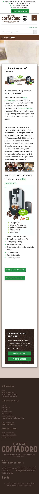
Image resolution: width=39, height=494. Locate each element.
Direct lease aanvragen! (14, 278)
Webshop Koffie (8, 424)
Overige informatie (7, 437)
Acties (3, 390)
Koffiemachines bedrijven (9, 394)
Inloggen (5, 460)
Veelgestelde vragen (8, 433)
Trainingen (5, 409)
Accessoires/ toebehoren (9, 397)
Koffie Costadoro (7, 412)
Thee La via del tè (7, 414)
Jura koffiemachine (26, 108)
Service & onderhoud (8, 416)
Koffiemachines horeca (8, 392)
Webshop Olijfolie (9, 428)
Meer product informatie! (15, 269)
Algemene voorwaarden (9, 435)
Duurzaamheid (6, 407)
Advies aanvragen (19, 353)
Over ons (4, 405)
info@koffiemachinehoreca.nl (25, 471)
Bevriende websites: (8, 422)
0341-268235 (32, 28)
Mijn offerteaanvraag (20, 11)
